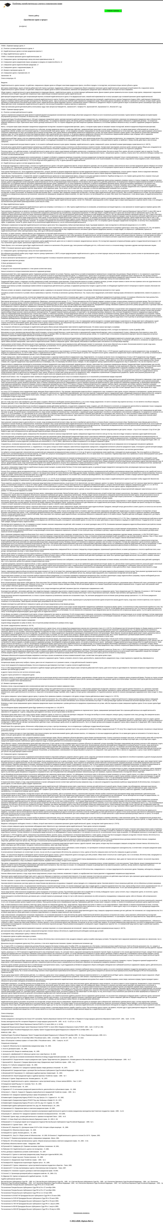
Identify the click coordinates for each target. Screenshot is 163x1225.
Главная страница (113, 11)
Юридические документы (82, 1213)
